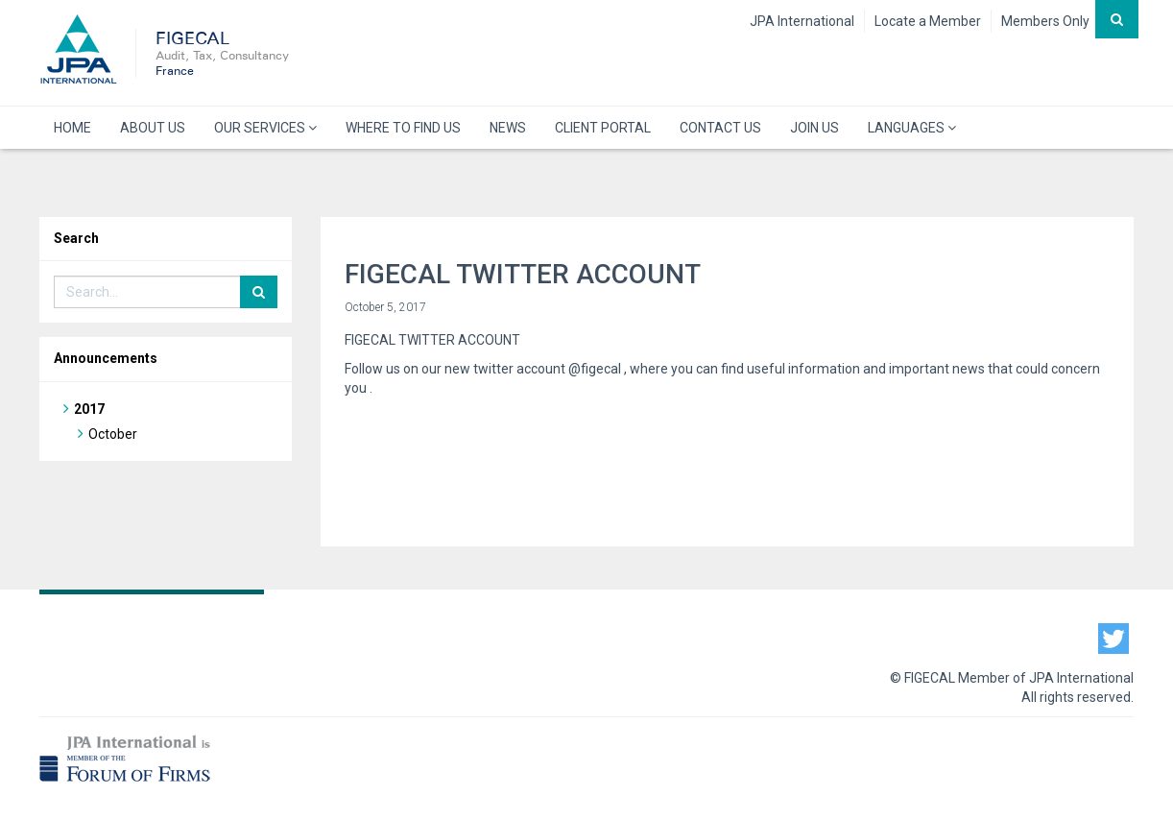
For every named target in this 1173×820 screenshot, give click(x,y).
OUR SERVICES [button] (265, 127)
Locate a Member (927, 21)
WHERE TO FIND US (403, 127)
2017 (89, 409)
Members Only (1045, 21)
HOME (72, 127)
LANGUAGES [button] (912, 127)
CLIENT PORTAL (603, 127)
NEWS (508, 127)
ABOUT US (152, 127)
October (112, 434)
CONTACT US (720, 127)
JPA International (802, 21)
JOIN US (814, 127)
